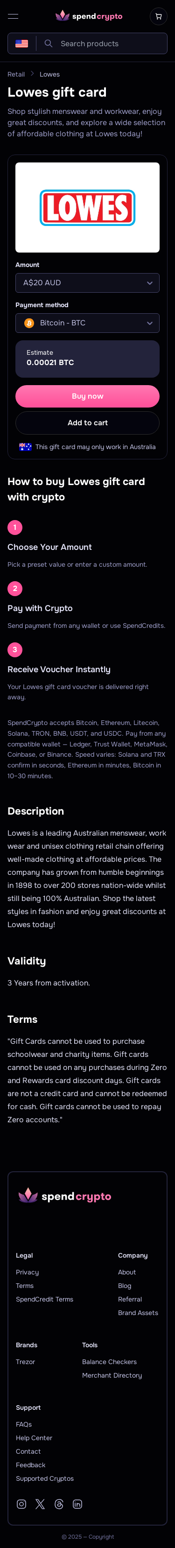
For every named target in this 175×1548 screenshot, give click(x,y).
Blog (124, 1285)
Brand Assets (138, 1313)
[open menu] (13, 16)
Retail (16, 74)
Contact (28, 1451)
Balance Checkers (109, 1362)
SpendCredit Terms (44, 1299)
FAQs (24, 1424)
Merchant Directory (112, 1375)
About (127, 1272)
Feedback (30, 1465)
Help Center (34, 1438)
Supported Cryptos (45, 1478)
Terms (25, 1285)
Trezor (25, 1362)
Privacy (27, 1272)
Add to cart (88, 423)
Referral (130, 1299)
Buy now (88, 396)
